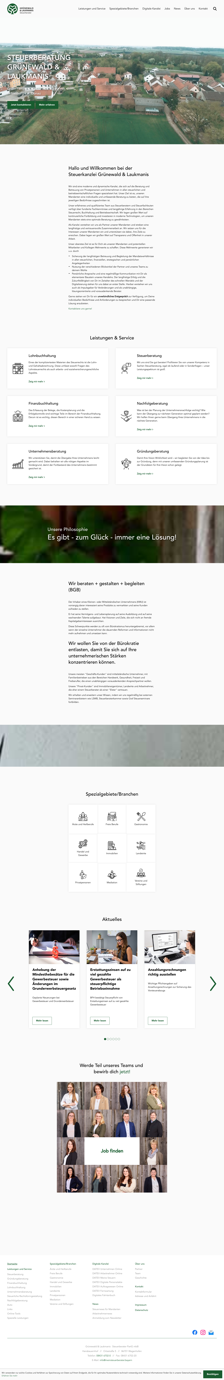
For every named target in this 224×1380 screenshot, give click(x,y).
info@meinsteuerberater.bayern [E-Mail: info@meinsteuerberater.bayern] (116, 1360)
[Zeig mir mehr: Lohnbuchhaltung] (63, 381)
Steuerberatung (15, 1274)
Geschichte (141, 1277)
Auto (9, 1304)
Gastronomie (56, 1277)
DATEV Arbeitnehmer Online (107, 1273)
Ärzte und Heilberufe (60, 1269)
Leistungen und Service (91, 8)
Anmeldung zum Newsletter (106, 1318)
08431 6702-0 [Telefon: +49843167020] (103, 1355)
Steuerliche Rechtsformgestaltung (24, 1296)
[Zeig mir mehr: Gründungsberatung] (171, 473)
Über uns (189, 8)
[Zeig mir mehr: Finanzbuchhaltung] (63, 426)
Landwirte (55, 1290)
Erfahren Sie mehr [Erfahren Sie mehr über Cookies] (9, 1375)
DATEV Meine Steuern (103, 1277)
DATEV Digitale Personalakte (107, 1282)
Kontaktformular (143, 1291)
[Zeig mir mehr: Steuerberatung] (171, 378)
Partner (138, 1269)
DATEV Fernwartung (102, 1290)
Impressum (141, 1304)
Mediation (55, 1299)
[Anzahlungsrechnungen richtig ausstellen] (169, 979)
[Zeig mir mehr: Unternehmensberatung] (63, 477)
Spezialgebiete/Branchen (124, 8)
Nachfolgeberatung (17, 1300)
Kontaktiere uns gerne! (80, 308)
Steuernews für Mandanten (106, 1309)
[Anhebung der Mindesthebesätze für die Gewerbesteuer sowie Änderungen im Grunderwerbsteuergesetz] (54, 979)
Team (138, 1273)
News (177, 8)
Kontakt (203, 8)
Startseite (12, 1263)
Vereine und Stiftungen (62, 1304)
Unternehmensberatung (19, 1291)
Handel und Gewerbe (61, 1282)
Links (9, 1309)
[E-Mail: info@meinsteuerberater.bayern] (211, 1332)
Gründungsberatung (17, 1278)
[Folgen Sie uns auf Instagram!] (202, 1332)
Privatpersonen (57, 1295)
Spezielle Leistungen (17, 1318)
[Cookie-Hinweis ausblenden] (212, 1374)
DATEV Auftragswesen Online (107, 1286)
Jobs (167, 8)
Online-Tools (13, 1313)
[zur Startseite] (20, 8)
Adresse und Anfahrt (145, 1296)
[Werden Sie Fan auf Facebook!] (194, 1332)
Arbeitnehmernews (102, 1313)
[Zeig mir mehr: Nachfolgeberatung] (171, 429)
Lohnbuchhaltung (16, 1287)
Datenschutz (141, 1310)
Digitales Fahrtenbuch (103, 1295)
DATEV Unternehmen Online (107, 1269)
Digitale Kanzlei (151, 8)
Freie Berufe (56, 1273)
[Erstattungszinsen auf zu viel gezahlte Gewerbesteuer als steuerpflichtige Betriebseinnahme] (112, 979)
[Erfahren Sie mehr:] (112, 1151)
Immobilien (56, 1286)
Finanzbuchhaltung (17, 1283)
